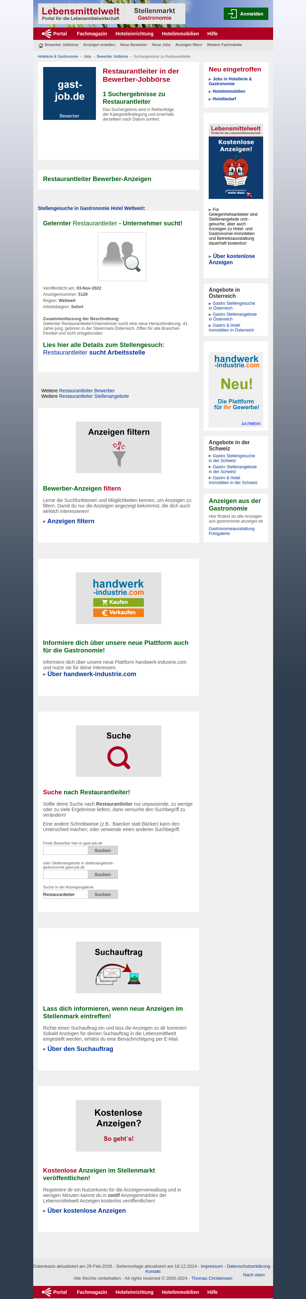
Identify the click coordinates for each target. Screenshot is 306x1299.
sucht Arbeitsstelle (94, 352)
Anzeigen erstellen (99, 45)
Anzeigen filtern (188, 45)
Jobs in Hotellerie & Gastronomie (230, 81)
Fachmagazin (92, 33)
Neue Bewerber (133, 45)
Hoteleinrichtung (134, 33)
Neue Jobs (161, 45)
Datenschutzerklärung (248, 1266)
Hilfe (212, 33)
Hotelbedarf (224, 99)
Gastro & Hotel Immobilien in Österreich (231, 328)
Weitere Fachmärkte (224, 45)
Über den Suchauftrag (80, 1048)
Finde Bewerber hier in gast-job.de (73, 843)
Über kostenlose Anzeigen (232, 259)
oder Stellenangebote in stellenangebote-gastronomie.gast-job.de (78, 865)
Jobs (87, 56)
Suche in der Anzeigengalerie (68, 887)
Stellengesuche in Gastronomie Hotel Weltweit (91, 208)
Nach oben (254, 1274)
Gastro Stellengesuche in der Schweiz (232, 458)
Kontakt (152, 1271)
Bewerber (87, 390)
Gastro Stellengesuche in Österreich (232, 306)
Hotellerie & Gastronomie (58, 56)
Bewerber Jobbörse (62, 45)
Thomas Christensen (211, 1278)
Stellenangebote (94, 396)
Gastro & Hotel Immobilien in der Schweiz (233, 480)
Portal (60, 33)
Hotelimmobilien (180, 33)
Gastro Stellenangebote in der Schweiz (233, 469)
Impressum (212, 1266)
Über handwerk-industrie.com (92, 674)
